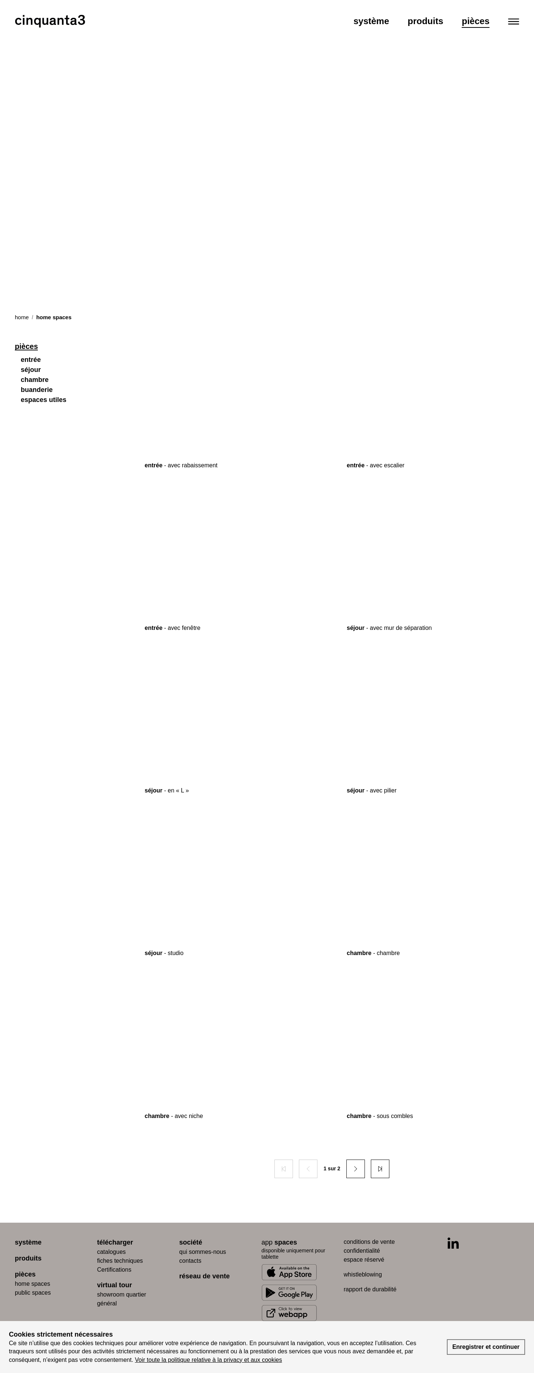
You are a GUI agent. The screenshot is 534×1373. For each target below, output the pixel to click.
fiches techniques (120, 1261)
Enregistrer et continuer (486, 1347)
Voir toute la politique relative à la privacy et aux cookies (208, 1360)
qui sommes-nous (202, 1252)
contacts (190, 1261)
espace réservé (364, 1259)
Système (371, 21)
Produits (425, 21)
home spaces (32, 1284)
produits (28, 1258)
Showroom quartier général (121, 1299)
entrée (31, 359)
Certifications (114, 1269)
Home (22, 317)
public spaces (33, 1292)
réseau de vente (204, 1276)
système (28, 1242)
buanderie (37, 389)
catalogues (111, 1252)
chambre (35, 379)
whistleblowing (363, 1274)
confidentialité (362, 1251)
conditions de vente (369, 1242)
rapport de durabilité (370, 1289)
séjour (31, 369)
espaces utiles (43, 399)
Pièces (476, 21)
